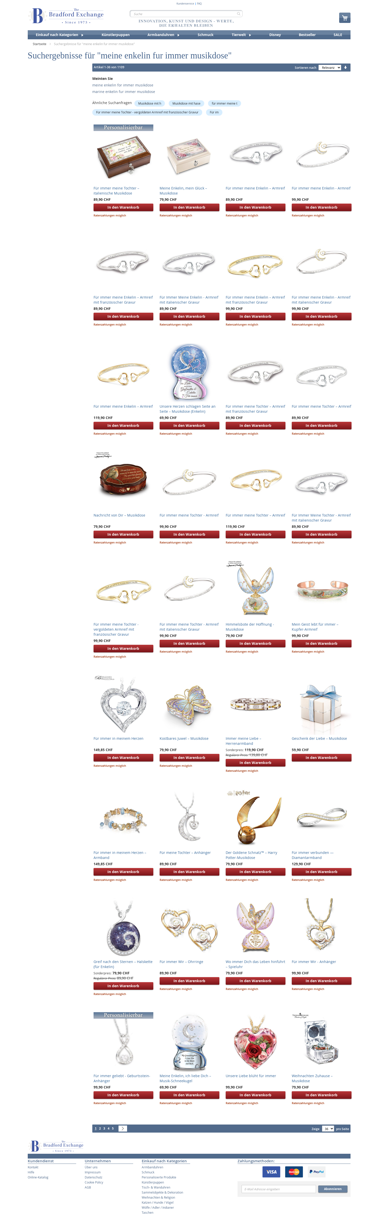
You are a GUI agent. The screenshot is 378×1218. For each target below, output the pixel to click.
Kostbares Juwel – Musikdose (184, 738)
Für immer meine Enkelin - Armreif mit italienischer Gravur (321, 300)
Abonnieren (333, 1189)
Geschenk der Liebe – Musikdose (319, 738)
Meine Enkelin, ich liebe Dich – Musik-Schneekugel (185, 1078)
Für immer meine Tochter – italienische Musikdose (116, 191)
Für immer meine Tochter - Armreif (189, 515)
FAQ (199, 4)
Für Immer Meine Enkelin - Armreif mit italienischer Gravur (189, 300)
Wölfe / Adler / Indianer (158, 1207)
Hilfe (31, 1172)
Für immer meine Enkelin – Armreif (123, 406)
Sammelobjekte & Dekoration (162, 1192)
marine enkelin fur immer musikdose (123, 91)
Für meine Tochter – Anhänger (185, 852)
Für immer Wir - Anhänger (314, 961)
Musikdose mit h (149, 103)
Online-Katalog (38, 1177)
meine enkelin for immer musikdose (122, 85)
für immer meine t (224, 103)
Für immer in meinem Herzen (118, 738)
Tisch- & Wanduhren (156, 1187)
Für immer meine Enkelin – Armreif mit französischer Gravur (123, 300)
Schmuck (148, 1172)
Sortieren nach (305, 68)
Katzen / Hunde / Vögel (157, 1202)
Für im (214, 112)
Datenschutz (93, 1177)
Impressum (93, 1172)
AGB (88, 1187)
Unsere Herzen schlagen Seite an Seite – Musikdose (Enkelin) (188, 409)
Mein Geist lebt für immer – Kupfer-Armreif (315, 627)
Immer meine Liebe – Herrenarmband (243, 741)
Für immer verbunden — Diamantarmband (313, 855)
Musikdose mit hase (186, 103)
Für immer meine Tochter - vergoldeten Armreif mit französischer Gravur (147, 112)
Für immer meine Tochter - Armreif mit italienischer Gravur (189, 627)
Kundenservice (185, 4)
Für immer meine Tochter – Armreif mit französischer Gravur (255, 409)
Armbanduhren (152, 1167)
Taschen (147, 1212)
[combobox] (186, 13)
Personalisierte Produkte (159, 1177)
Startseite (40, 44)
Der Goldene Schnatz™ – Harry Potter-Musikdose (251, 855)
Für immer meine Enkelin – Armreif (255, 188)
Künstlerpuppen (153, 1182)
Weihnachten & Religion (158, 1197)
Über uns (91, 1167)
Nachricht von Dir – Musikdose (119, 515)
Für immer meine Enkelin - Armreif (321, 188)
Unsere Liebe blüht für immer (251, 1075)
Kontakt (33, 1167)
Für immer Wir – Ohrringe (181, 961)
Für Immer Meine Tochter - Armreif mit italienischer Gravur (321, 518)
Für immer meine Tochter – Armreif (321, 406)
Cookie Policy (94, 1182)
